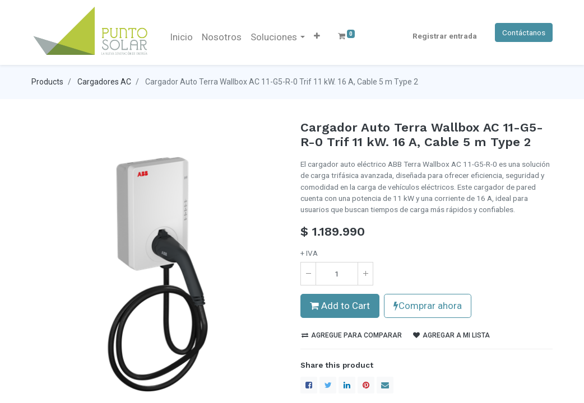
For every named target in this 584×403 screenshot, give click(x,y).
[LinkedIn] (347, 385)
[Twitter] (327, 385)
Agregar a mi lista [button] (451, 335)
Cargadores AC (104, 81)
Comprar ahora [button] (427, 305)
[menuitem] (181, 37)
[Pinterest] (366, 385)
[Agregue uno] (365, 274)
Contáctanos (523, 32)
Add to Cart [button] (340, 305)
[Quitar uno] (308, 274)
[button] (317, 36)
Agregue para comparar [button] (352, 335)
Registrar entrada (444, 35)
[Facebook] (308, 385)
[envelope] (385, 385)
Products (47, 81)
